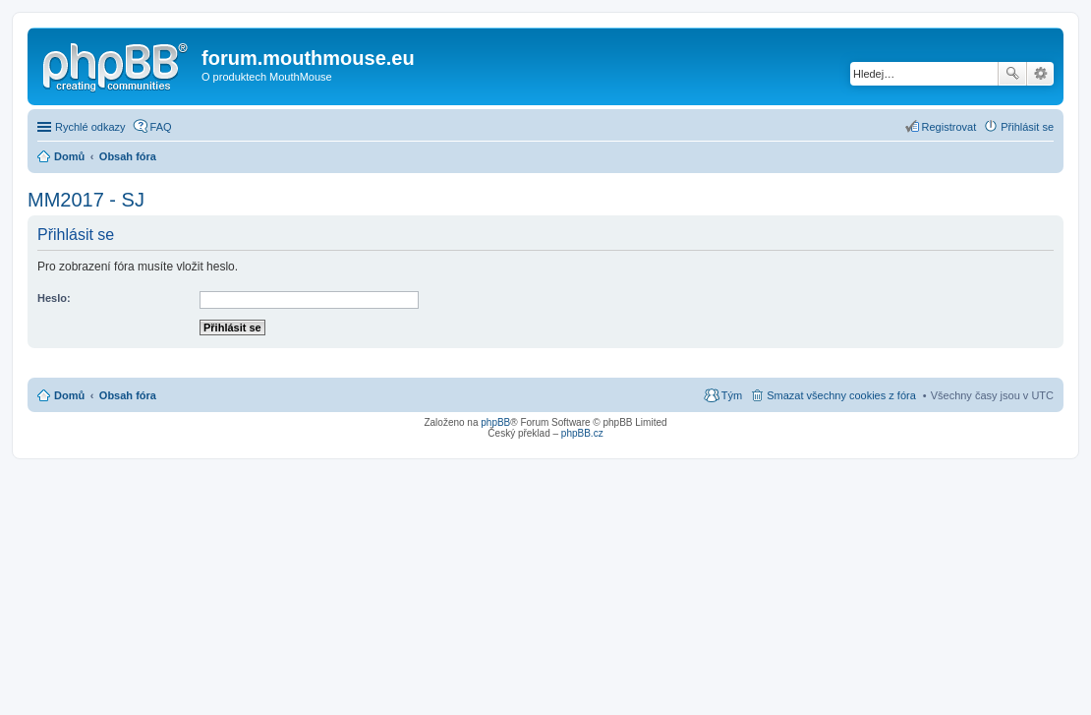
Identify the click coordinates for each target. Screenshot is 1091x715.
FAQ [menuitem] (161, 127)
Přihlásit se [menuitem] (1027, 127)
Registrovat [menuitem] (949, 127)
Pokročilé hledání (1040, 74)
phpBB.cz (582, 433)
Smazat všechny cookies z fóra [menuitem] (841, 395)
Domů (69, 395)
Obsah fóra (127, 395)
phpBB (495, 422)
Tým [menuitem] (731, 395)
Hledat (1012, 74)
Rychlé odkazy (90, 127)
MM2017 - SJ (86, 199)
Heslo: (54, 298)
